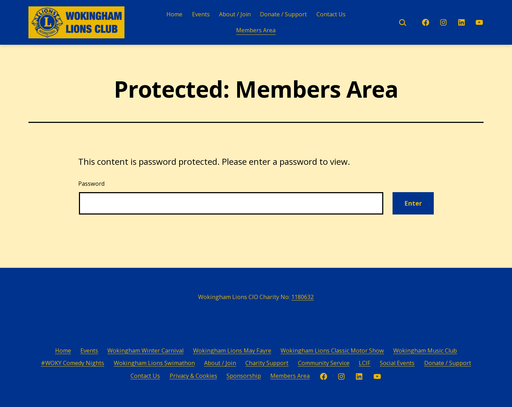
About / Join (235, 14)
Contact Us (331, 14)
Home (174, 14)
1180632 (302, 297)
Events (201, 14)
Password (91, 184)
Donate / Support (283, 14)
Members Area (256, 30)
